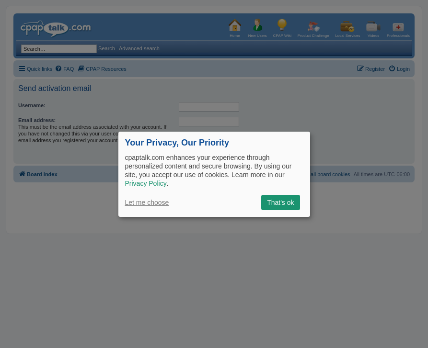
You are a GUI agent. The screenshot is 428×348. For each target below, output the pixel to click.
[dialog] (214, 173)
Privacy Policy (146, 183)
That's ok (280, 202)
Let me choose (147, 202)
